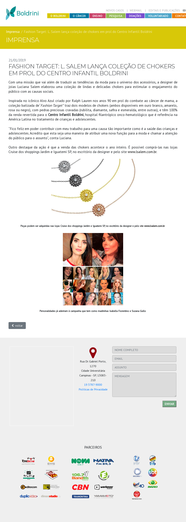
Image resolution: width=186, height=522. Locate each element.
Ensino (97, 16)
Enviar (169, 404)
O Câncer (79, 16)
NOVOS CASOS (115, 10)
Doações (135, 16)
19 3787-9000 (93, 384)
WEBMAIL (136, 10)
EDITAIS (164, 10)
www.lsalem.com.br (142, 151)
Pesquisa (115, 16)
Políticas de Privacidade (93, 389)
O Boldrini (58, 16)
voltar (17, 325)
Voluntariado (158, 16)
